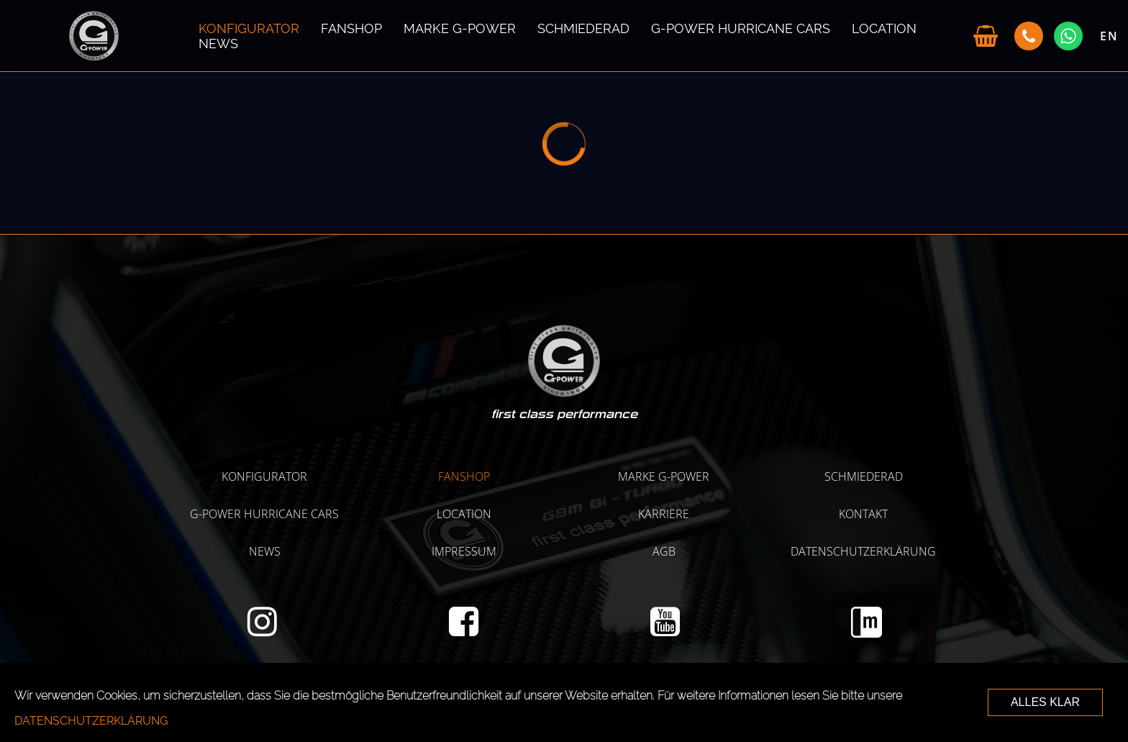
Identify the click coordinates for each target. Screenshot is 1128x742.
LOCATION (884, 28)
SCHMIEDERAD (583, 28)
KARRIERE (663, 514)
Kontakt (863, 514)
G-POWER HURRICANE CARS (740, 28)
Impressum (464, 551)
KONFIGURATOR (249, 28)
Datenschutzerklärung (863, 551)
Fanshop (351, 28)
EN (1109, 36)
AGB (664, 551)
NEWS (218, 43)
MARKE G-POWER (460, 28)
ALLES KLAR (1045, 702)
